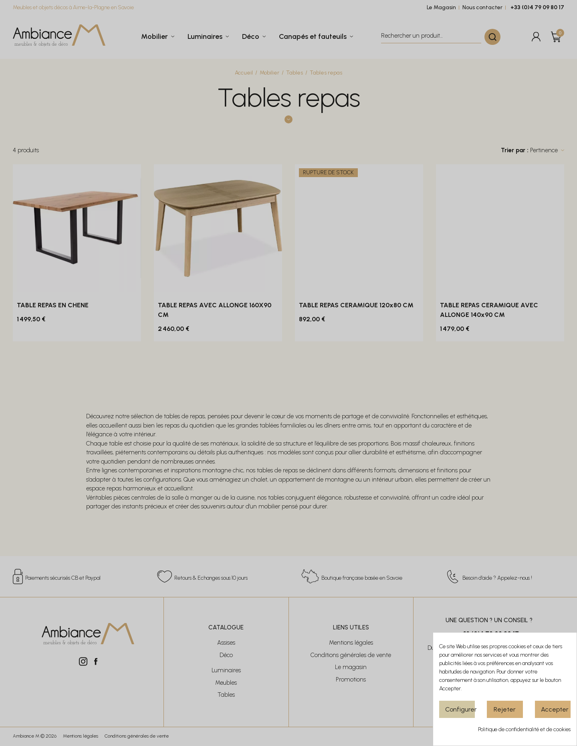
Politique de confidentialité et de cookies (524, 729)
